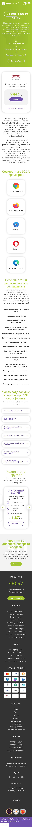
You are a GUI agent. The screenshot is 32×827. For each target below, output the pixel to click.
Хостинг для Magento (16, 637)
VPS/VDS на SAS (16, 742)
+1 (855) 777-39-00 (16, 788)
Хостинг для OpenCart (16, 632)
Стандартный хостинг (16, 611)
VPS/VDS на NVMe (16, 748)
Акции (16, 715)
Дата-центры (16, 721)
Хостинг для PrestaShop (16, 635)
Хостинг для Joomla (16, 626)
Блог (16, 712)
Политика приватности (16, 730)
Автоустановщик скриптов (16, 661)
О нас (16, 709)
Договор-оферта (16, 727)
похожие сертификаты (16, 108)
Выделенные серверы (16, 751)
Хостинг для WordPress (16, 623)
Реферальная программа (16, 763)
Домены (16, 801)
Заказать (16, 99)
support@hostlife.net (16, 791)
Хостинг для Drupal (16, 629)
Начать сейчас (16, 61)
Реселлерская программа (16, 766)
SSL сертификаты (16, 650)
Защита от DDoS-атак (16, 656)
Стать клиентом (16, 598)
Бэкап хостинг (16, 617)
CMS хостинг (16, 620)
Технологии (16, 724)
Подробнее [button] (16, 821)
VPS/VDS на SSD (16, 745)
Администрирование (16, 658)
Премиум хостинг (16, 614)
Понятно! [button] (4, 825)
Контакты (16, 718)
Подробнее (15, 523)
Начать (16, 564)
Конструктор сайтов (16, 653)
